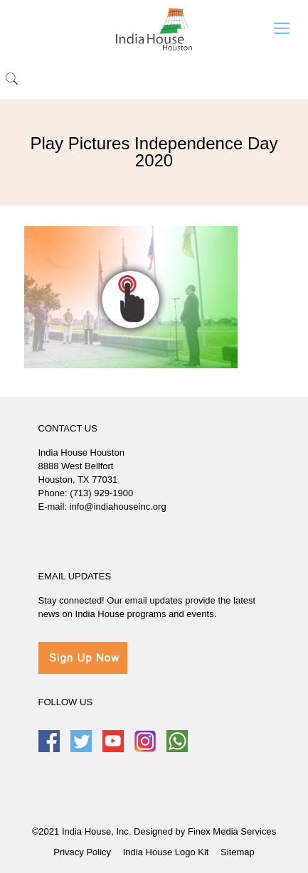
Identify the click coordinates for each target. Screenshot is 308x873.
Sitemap (238, 852)
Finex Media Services (232, 831)
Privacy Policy (82, 852)
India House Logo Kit (166, 852)
